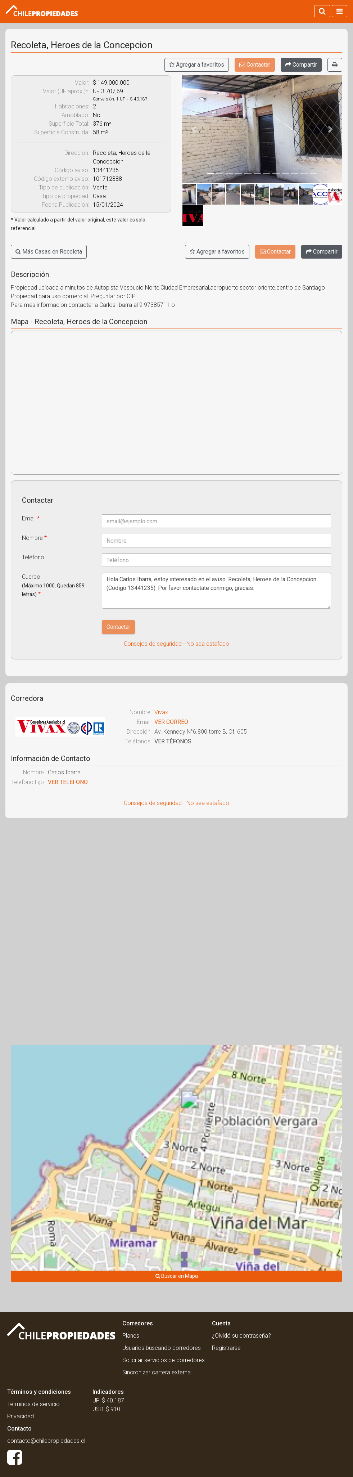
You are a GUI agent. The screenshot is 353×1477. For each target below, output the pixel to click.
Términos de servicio (33, 1404)
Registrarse (226, 1347)
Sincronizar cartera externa (156, 1372)
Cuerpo (53, 585)
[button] (194, 129)
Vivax (161, 712)
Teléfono (33, 557)
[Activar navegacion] (339, 11)
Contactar (254, 64)
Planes (130, 1335)
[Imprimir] (334, 65)
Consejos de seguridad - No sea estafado (176, 643)
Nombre (34, 537)
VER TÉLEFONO (68, 782)
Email (31, 518)
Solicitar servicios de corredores (163, 1360)
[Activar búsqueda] (322, 11)
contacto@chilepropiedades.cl (46, 1440)
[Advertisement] (176, 875)
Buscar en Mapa (176, 1276)
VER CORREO (171, 722)
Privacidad (20, 1416)
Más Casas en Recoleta (48, 251)
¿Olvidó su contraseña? (241, 1335)
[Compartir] (301, 65)
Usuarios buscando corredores (161, 1347)
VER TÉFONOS (172, 741)
